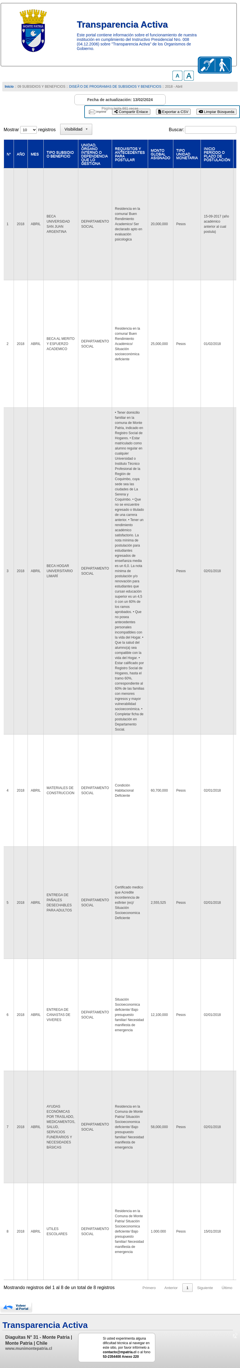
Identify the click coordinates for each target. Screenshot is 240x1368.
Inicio (9, 87)
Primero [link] (149, 1288)
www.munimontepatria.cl (28, 1348)
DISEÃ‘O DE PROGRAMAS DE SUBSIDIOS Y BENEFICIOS (115, 87)
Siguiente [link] (205, 1288)
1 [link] (187, 1288)
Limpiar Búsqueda (216, 112)
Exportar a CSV (173, 112)
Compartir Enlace (131, 112)
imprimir (101, 111)
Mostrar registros (30, 129)
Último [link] (227, 1288)
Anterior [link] (171, 1288)
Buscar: (176, 129)
